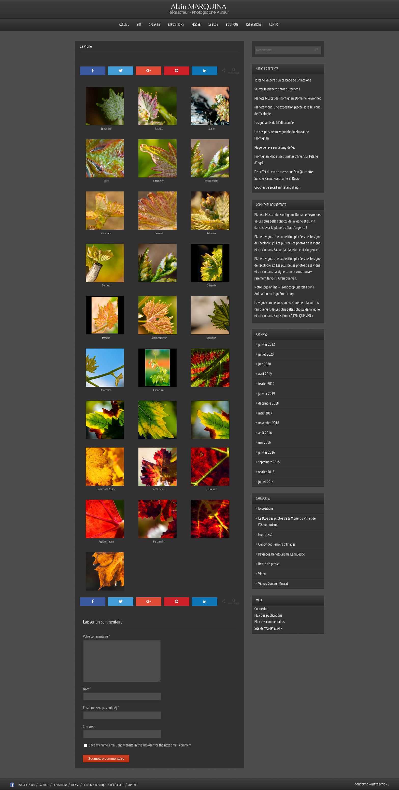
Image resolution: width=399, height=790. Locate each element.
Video (262, 573)
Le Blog (213, 24)
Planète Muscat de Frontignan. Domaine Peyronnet (287, 98)
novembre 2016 (268, 422)
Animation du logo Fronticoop (274, 293)
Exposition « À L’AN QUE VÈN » (294, 315)
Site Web (88, 726)
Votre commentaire (96, 636)
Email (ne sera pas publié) (101, 707)
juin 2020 (264, 364)
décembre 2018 (268, 403)
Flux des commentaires (269, 621)
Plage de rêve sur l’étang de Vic (274, 147)
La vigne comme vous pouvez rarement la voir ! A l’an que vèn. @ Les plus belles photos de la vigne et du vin (287, 309)
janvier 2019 (266, 393)
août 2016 (265, 432)
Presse (196, 24)
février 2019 (266, 383)
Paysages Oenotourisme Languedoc (281, 554)
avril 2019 (265, 373)
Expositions (176, 24)
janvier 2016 (266, 452)
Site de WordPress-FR (268, 628)
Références (253, 24)
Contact (274, 24)
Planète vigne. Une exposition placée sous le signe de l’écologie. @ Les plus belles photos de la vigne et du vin (287, 243)
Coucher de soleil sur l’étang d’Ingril (277, 187)
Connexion (261, 608)
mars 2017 (265, 413)
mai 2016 (264, 442)
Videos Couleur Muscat (273, 583)
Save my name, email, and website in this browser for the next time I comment (140, 745)
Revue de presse (268, 563)
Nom (87, 689)
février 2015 (266, 471)
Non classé (265, 534)
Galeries (154, 24)
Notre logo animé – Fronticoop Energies (280, 287)
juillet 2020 (266, 354)
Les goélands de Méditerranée (274, 122)
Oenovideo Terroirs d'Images (276, 544)
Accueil (124, 24)
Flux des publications (268, 615)
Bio (139, 24)
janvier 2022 (266, 344)
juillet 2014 (266, 481)
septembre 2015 (269, 462)
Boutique (232, 24)
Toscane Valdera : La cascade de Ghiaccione (282, 80)
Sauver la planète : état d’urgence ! (277, 89)
